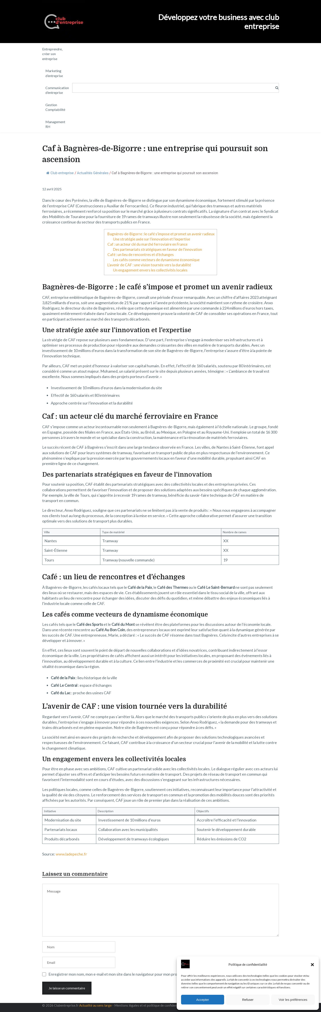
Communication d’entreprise (57, 90)
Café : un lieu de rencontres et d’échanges (140, 254)
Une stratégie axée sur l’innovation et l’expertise (151, 239)
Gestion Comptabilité (55, 107)
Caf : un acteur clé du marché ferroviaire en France (147, 244)
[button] (312, 964)
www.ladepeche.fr (71, 854)
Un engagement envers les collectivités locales (150, 270)
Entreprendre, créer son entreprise (52, 54)
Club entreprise (60, 173)
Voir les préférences (293, 999)
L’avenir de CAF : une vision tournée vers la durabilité (149, 265)
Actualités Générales (93, 173)
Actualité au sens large (95, 1005)
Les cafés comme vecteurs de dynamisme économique (156, 259)
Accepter (202, 999)
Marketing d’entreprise (54, 73)
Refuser (248, 999)
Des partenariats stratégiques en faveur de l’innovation (157, 249)
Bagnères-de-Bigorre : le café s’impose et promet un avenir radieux (161, 234)
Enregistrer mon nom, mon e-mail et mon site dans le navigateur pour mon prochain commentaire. (129, 974)
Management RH (55, 124)
